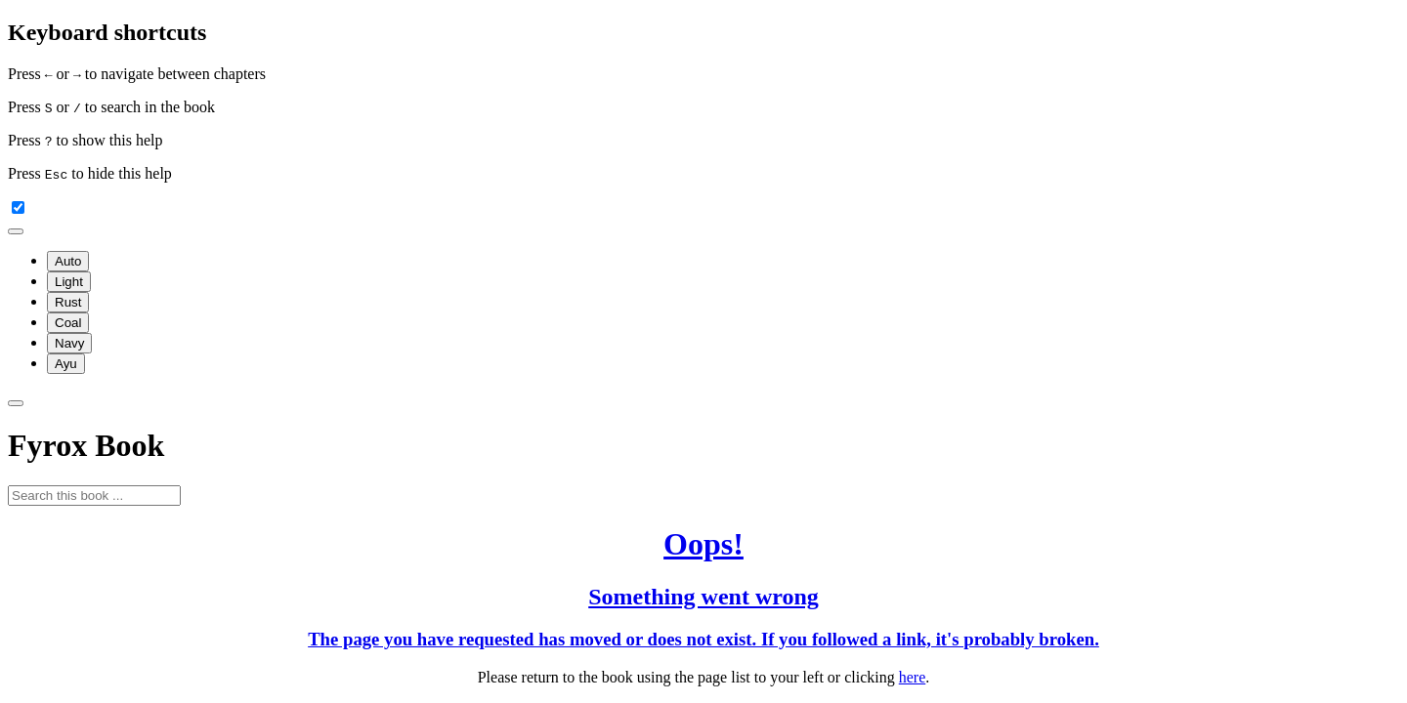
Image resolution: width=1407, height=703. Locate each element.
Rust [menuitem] (68, 302)
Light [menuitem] (69, 281)
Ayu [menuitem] (66, 363)
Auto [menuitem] (68, 261)
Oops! (703, 543)
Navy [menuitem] (69, 343)
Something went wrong (703, 596)
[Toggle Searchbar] (15, 403)
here (912, 677)
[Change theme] (15, 231)
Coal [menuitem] (68, 322)
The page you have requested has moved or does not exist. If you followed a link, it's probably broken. (703, 639)
